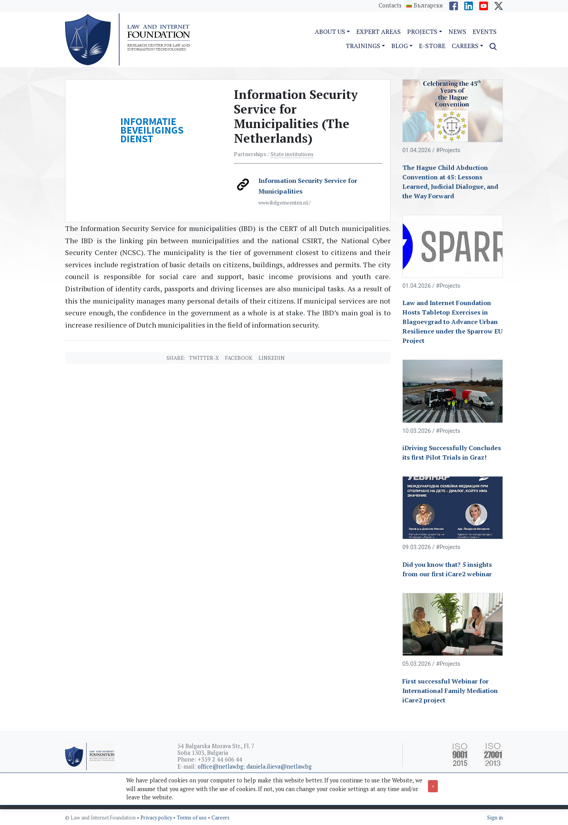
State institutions (292, 154)
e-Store (432, 45)
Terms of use (192, 817)
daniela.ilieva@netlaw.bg (279, 766)
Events (485, 31)
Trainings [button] (363, 45)
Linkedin (271, 357)
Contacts (390, 5)
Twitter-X (204, 357)
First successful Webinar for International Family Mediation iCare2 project (450, 690)
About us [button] (330, 31)
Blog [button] (399, 45)
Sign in (495, 817)
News (457, 31)
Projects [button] (422, 31)
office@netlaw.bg (220, 766)
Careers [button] (465, 45)
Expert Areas (378, 31)
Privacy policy (156, 817)
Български (428, 5)
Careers (220, 817)
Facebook (238, 357)
